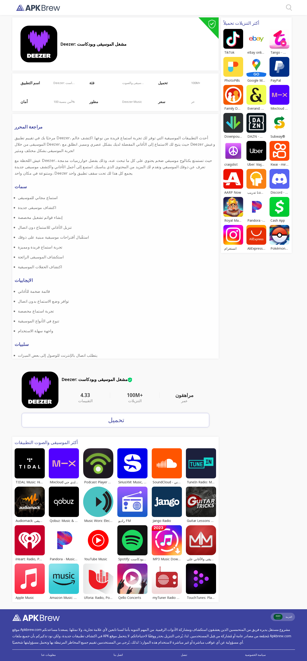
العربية (283, 617)
